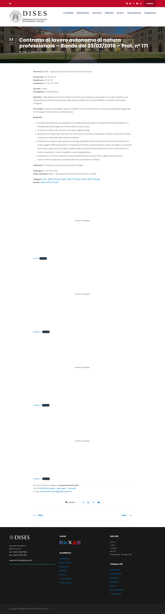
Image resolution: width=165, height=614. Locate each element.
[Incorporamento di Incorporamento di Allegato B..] (82, 367)
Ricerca (120, 13)
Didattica (109, 13)
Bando (35, 258)
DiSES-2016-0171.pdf (49, 182)
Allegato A (37, 332)
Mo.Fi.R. (113, 551)
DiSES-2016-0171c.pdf (90, 179)
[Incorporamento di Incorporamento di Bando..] (82, 220)
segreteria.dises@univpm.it (20, 560)
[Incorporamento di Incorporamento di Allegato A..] (82, 294)
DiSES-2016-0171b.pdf (71, 179)
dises (24, 52)
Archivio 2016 (37, 52)
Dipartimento (83, 13)
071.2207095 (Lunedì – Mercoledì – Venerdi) (56, 488)
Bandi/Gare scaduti (54, 52)
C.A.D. (112, 545)
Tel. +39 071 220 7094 (18, 552)
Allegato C (37, 479)
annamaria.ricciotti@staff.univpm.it (56, 491)
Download (43, 258)
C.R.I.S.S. (113, 548)
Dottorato (97, 13)
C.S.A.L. (113, 542)
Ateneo (150, 3)
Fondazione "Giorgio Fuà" (121, 554)
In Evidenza (68, 13)
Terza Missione (134, 13)
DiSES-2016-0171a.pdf (51, 179)
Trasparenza (150, 13)
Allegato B (37, 405)
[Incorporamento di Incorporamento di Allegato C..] (82, 441)
